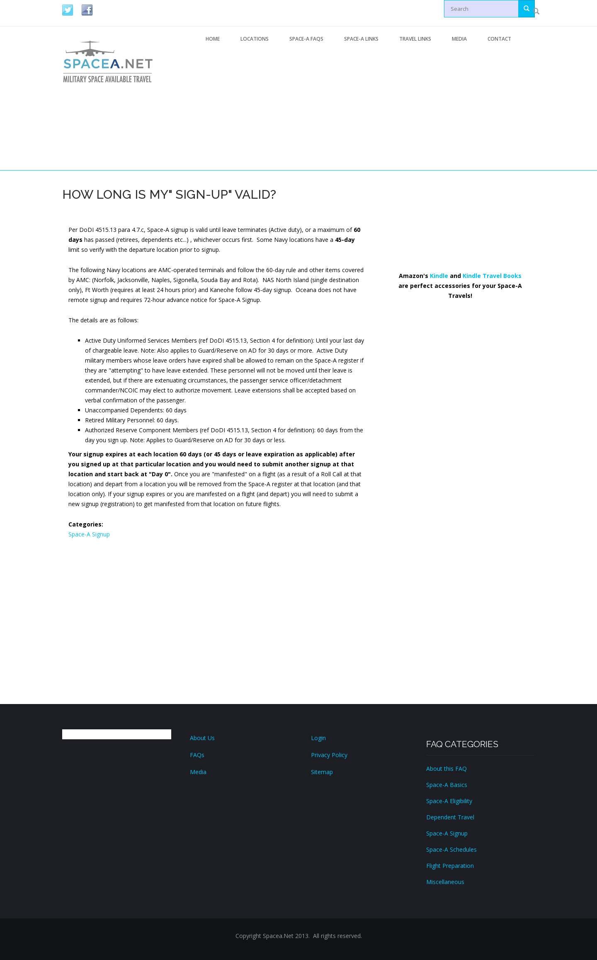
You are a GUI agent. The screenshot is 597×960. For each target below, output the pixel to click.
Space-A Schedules (451, 849)
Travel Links (415, 38)
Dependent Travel (450, 817)
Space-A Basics (446, 785)
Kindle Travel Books (492, 276)
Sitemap (322, 772)
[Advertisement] (365, 109)
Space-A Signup (89, 534)
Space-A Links (361, 38)
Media (459, 38)
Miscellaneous (445, 882)
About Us (202, 738)
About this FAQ (446, 768)
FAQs (197, 755)
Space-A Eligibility (449, 801)
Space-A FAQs (306, 38)
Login (318, 738)
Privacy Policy (329, 755)
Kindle (439, 276)
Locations (254, 38)
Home (213, 38)
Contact (499, 38)
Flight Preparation (450, 866)
